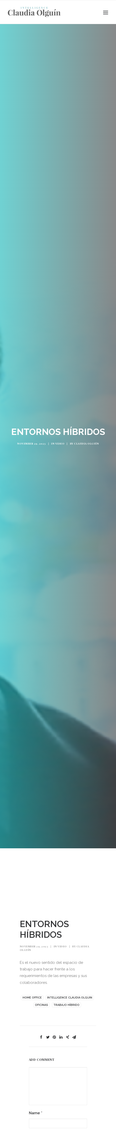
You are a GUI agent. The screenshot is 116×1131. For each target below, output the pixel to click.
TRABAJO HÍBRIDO (66, 999)
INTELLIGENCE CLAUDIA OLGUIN (69, 992)
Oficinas (41, 999)
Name (35, 1107)
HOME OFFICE (32, 992)
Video (60, 441)
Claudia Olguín (86, 441)
